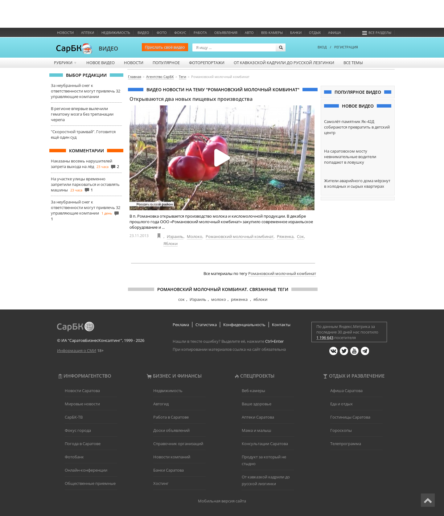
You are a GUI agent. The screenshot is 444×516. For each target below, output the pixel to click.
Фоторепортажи (206, 62)
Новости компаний (171, 457)
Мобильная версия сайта (222, 501)
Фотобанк (74, 457)
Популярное (166, 62)
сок (181, 299)
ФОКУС (180, 32)
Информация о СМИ (76, 350)
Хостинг (161, 483)
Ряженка (285, 236)
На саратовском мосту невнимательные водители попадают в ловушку (350, 156)
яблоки (260, 299)
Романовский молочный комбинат (239, 236)
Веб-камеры (272, 32)
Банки (296, 32)
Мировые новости (82, 404)
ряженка (240, 299)
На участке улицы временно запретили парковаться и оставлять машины (85, 184)
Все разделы (376, 32)
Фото (162, 32)
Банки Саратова (168, 470)
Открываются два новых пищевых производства (191, 99)
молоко (218, 299)
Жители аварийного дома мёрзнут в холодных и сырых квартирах (357, 183)
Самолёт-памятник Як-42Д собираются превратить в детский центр (357, 127)
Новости (65, 32)
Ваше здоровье (256, 404)
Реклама (181, 324)
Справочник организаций (178, 443)
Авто (249, 32)
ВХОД (322, 47)
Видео (143, 32)
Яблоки (170, 243)
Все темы (353, 62)
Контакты (281, 324)
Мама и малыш (256, 430)
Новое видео (100, 62)
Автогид (161, 404)
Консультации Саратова (265, 443)
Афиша (334, 32)
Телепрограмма (345, 443)
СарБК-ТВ (74, 417)
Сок (300, 236)
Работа (200, 32)
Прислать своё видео (165, 47)
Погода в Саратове (83, 443)
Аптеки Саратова (258, 417)
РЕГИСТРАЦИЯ (346, 47)
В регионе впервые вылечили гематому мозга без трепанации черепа (82, 114)
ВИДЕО (108, 48)
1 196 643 (324, 337)
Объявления (225, 32)
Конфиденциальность (244, 324)
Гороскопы (341, 430)
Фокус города (78, 430)
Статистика (206, 324)
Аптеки (87, 32)
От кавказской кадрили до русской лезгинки (284, 62)
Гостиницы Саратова (350, 417)
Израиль (175, 236)
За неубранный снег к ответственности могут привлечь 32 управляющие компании (85, 91)
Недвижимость (115, 32)
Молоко (194, 236)
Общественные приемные (90, 483)
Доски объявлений (171, 430)
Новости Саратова (82, 390)
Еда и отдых (341, 404)
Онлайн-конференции (86, 470)
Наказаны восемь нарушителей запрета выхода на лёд (81, 163)
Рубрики (65, 62)
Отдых (315, 32)
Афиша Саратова (346, 390)
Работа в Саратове (171, 417)
